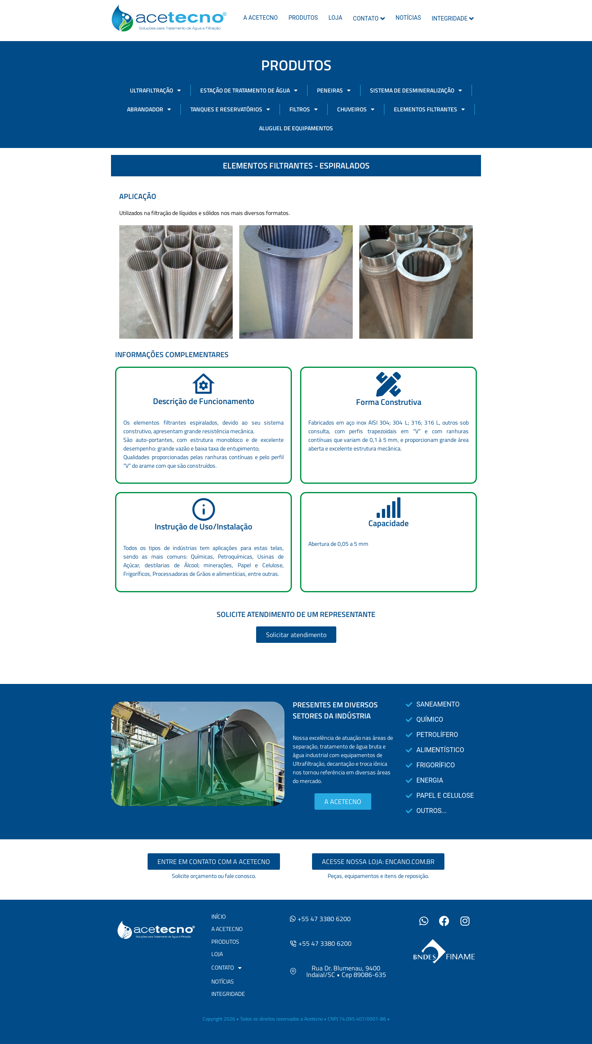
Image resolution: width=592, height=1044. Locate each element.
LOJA (335, 17)
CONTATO (369, 18)
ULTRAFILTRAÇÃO (155, 90)
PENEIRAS (334, 90)
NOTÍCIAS (408, 17)
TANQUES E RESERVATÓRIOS (230, 109)
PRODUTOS (303, 17)
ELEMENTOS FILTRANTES (429, 109)
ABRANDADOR (149, 109)
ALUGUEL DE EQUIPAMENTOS (296, 128)
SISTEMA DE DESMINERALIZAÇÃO (416, 90)
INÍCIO (218, 916)
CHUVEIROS (356, 109)
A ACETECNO (260, 17)
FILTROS (303, 109)
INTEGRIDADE (453, 18)
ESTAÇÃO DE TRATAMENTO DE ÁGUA (249, 90)
